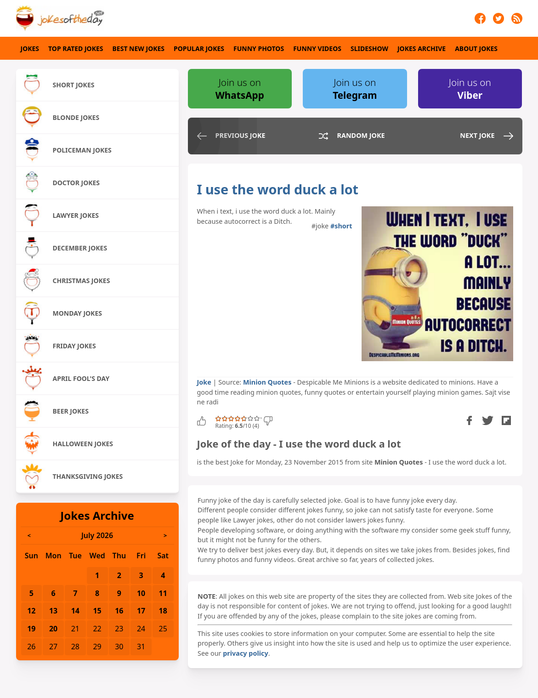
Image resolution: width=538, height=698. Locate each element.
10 (141, 593)
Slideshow (369, 48)
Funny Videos (317, 48)
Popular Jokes (199, 48)
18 (163, 611)
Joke (204, 382)
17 (141, 611)
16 (119, 611)
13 (53, 611)
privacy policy (245, 653)
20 (53, 629)
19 (31, 629)
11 (163, 593)
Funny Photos (258, 48)
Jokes (30, 48)
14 (75, 611)
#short (341, 225)
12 (31, 611)
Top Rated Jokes (75, 48)
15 (97, 611)
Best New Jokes (139, 48)
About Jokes (476, 48)
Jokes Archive (421, 48)
